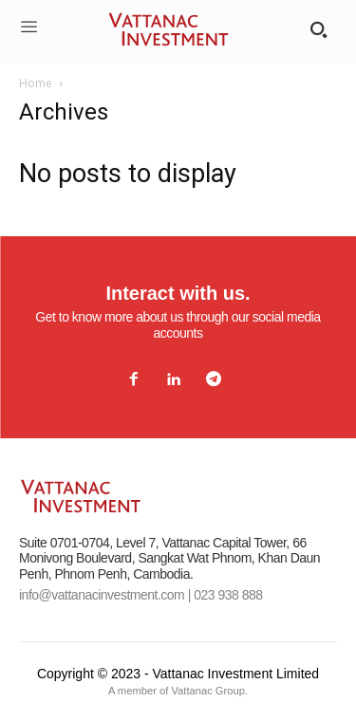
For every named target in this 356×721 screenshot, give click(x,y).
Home (35, 83)
